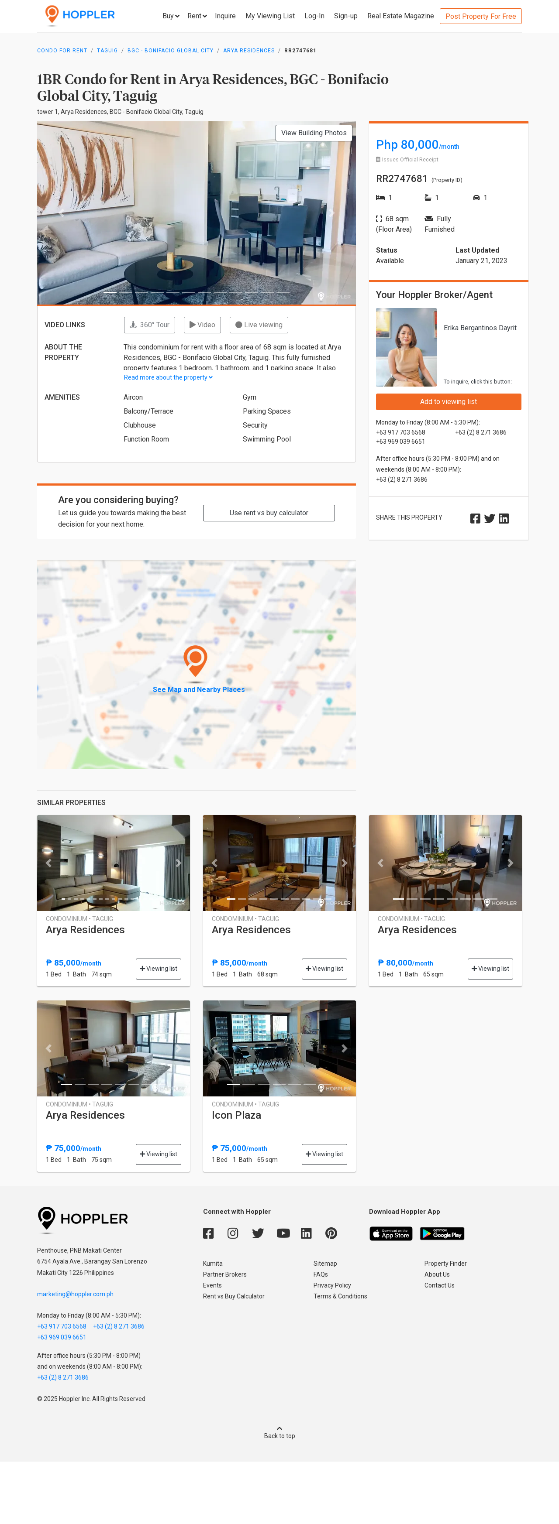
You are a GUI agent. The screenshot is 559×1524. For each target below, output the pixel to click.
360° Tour (149, 325)
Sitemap (325, 1263)
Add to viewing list (448, 401)
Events (212, 1285)
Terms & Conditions (340, 1296)
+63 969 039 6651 (61, 1337)
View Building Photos (314, 133)
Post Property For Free (480, 16)
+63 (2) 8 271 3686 (119, 1326)
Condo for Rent (62, 51)
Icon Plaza (236, 1115)
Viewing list (158, 968)
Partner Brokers (225, 1274)
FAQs (321, 1274)
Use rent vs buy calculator (269, 513)
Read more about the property (168, 377)
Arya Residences (249, 51)
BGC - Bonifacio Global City (171, 51)
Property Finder (445, 1263)
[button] (61, 213)
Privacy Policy (332, 1285)
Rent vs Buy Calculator (234, 1296)
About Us (437, 1274)
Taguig (107, 51)
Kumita (213, 1263)
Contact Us (439, 1285)
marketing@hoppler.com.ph (75, 1294)
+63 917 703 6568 (61, 1326)
